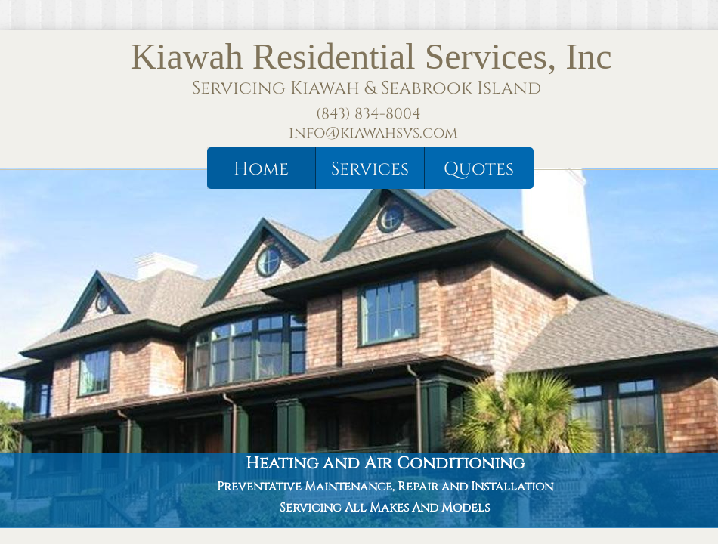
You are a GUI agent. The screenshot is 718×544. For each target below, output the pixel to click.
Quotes (479, 169)
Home (261, 169)
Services (370, 169)
